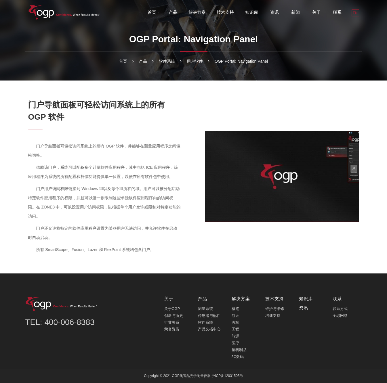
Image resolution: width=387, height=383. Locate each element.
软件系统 (167, 61)
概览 (235, 308)
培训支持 (272, 315)
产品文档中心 (209, 329)
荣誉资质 (171, 329)
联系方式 (340, 308)
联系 (337, 12)
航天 (235, 315)
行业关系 (171, 322)
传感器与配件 (209, 315)
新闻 (295, 12)
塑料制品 (239, 349)
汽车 (235, 322)
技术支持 (225, 12)
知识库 (251, 12)
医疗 (235, 342)
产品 (173, 12)
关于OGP (172, 308)
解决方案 (197, 12)
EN (355, 13)
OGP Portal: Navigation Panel (241, 61)
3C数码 (238, 356)
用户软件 (195, 61)
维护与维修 (274, 308)
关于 (316, 12)
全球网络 (340, 315)
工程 (235, 329)
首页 (152, 12)
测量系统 (205, 308)
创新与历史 (173, 315)
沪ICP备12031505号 (227, 376)
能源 (235, 336)
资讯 (274, 12)
